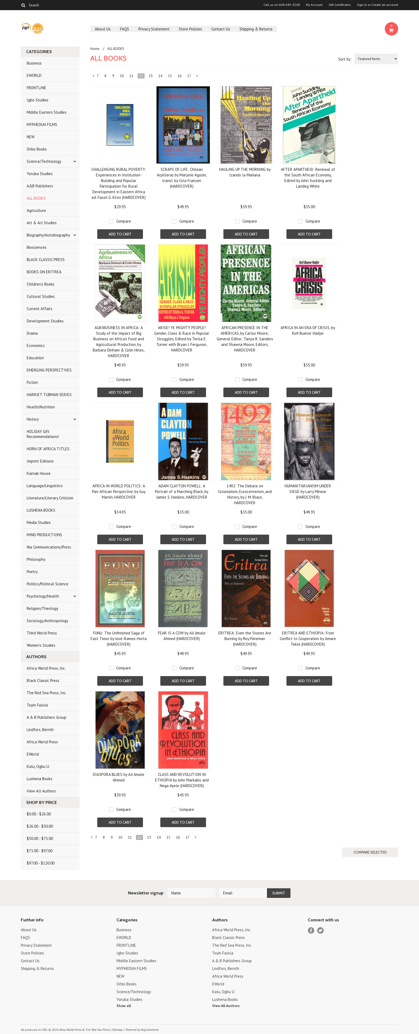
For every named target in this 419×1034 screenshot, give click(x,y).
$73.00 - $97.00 (39, 850)
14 (160, 76)
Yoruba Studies (40, 173)
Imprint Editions (40, 461)
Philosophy (36, 559)
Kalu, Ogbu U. (38, 766)
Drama (32, 333)
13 (151, 76)
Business (34, 63)
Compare (123, 221)
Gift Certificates (340, 5)
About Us (103, 28)
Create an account (384, 5)
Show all (124, 1005)
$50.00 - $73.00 (40, 838)
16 (179, 76)
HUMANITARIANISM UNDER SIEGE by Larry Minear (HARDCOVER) (308, 491)
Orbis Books (37, 149)
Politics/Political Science (47, 583)
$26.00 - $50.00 (40, 826)
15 (170, 76)
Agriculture (36, 210)
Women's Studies (41, 645)
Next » (197, 76)
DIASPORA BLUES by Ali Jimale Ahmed (118, 777)
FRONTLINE (36, 87)
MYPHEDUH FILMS (42, 124)
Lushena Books (39, 778)
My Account (314, 5)
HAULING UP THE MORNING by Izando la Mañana (245, 172)
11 (131, 76)
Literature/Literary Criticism (50, 497)
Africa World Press (42, 741)
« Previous (93, 76)
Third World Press (42, 633)
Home (94, 48)
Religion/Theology (42, 608)
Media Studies (39, 522)
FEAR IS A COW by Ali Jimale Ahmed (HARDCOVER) (181, 635)
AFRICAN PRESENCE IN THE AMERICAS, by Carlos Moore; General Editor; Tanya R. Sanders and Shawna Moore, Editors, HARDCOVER (245, 339)
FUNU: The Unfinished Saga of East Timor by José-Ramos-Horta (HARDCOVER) (119, 638)
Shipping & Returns (256, 28)
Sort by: (345, 59)
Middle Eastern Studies (47, 112)
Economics (36, 345)
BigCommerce (150, 1030)
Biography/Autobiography (48, 235)
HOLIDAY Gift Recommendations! (43, 434)
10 (122, 76)
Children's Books (41, 284)
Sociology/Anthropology (47, 620)
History (33, 419)
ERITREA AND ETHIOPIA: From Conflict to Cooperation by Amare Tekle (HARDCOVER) (308, 638)
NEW (30, 136)
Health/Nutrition (41, 406)
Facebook (311, 930)
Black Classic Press (43, 680)
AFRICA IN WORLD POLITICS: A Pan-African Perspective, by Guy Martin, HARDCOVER (119, 491)
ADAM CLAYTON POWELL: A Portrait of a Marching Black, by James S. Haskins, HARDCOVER (181, 491)
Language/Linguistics (45, 485)
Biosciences (36, 247)
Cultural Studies (41, 296)
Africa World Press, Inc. (46, 668)
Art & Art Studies (42, 222)
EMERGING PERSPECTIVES (49, 370)
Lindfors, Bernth (40, 729)
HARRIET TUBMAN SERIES (49, 394)
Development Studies (45, 320)
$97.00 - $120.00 (41, 863)
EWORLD (34, 75)
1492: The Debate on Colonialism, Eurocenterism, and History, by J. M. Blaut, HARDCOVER (245, 494)
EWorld (33, 754)
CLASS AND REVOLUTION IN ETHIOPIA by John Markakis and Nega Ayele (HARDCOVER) (182, 780)
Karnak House (39, 473)
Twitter (320, 930)
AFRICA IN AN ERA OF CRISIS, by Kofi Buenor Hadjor (308, 330)
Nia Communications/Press (49, 547)
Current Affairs (39, 308)
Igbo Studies (37, 99)
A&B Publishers (40, 185)
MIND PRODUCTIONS (44, 534)
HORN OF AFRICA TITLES (48, 448)
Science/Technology (44, 161)
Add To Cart (120, 234)
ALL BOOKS (36, 198)
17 (189, 76)
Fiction (32, 382)
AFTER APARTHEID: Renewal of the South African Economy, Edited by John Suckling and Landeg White (308, 178)
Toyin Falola (37, 705)
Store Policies (190, 28)
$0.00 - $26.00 (39, 813)
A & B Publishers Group (46, 717)
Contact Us (220, 28)
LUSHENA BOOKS (41, 510)
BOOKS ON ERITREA (44, 271)
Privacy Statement (153, 28)
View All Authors (41, 791)
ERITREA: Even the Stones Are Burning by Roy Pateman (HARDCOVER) (244, 638)
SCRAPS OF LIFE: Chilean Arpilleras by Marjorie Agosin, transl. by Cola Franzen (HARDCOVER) (182, 178)
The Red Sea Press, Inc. (47, 692)
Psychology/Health (43, 596)
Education (35, 357)
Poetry (32, 571)
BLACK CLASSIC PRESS (46, 259)
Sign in (362, 5)
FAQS (124, 28)
